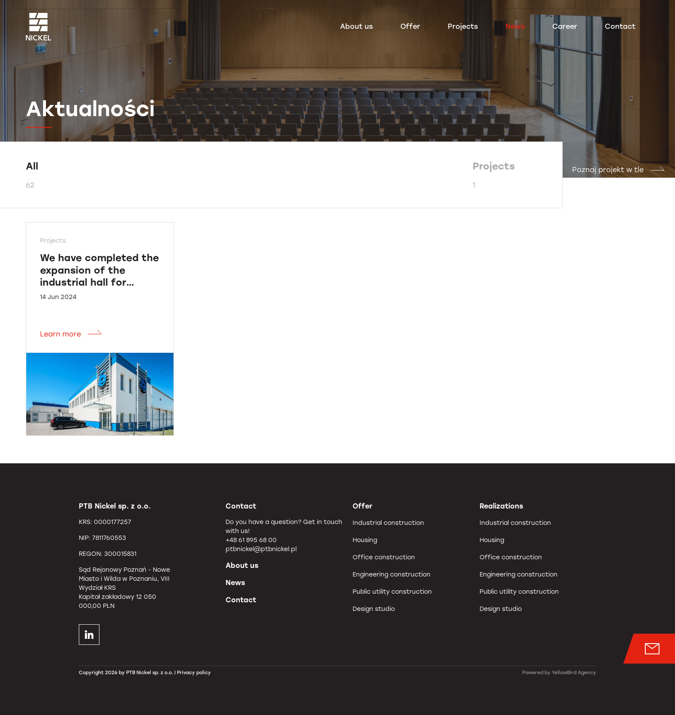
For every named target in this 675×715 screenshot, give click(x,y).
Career (564, 27)
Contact (620, 27)
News (515, 27)
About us (356, 27)
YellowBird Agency (574, 672)
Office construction (384, 557)
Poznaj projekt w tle (618, 170)
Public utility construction (392, 591)
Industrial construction (388, 523)
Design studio (374, 609)
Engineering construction (391, 574)
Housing (365, 540)
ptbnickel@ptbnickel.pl (261, 549)
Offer (410, 27)
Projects (463, 27)
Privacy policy (194, 672)
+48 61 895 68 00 (251, 540)
